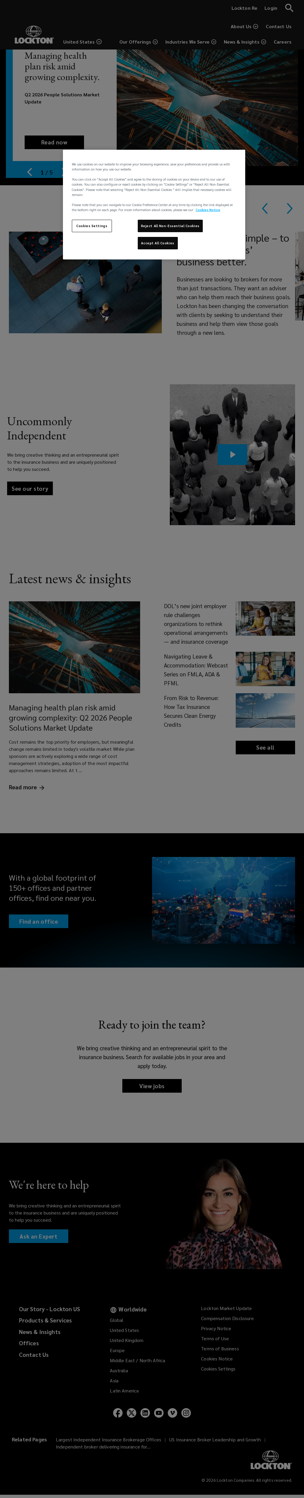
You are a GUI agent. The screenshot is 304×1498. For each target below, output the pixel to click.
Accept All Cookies (157, 243)
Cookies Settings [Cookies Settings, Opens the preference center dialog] (91, 226)
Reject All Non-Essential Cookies (170, 226)
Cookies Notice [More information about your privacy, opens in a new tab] (208, 210)
